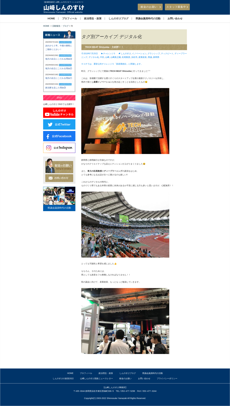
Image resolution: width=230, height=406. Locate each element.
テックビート (167, 53)
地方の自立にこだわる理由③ (58, 59)
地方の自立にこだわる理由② (58, 68)
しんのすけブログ (118, 18)
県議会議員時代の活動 (148, 18)
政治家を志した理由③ (55, 87)
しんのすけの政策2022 (63, 378)
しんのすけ (126, 53)
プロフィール (69, 18)
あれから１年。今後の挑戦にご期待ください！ (58, 47)
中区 (102, 57)
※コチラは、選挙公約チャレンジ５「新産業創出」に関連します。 (112, 64)
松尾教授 (126, 57)
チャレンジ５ (109, 53)
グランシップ (154, 53)
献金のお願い (149, 6)
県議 (150, 57)
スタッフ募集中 (176, 6)
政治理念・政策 (93, 18)
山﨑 (107, 57)
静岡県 (156, 57)
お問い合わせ (175, 18)
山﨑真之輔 (115, 57)
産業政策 (142, 57)
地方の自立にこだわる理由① (58, 78)
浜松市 (134, 57)
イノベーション (139, 53)
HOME (51, 18)
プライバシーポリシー (167, 378)
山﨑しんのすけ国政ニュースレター (96, 378)
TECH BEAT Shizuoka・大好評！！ (104, 47)
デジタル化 (94, 57)
